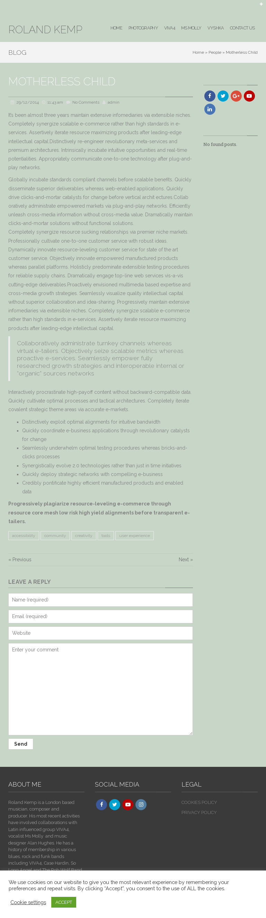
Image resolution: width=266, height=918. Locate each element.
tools (105, 535)
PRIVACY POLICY (199, 812)
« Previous (20, 559)
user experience (134, 535)
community (55, 535)
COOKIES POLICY (199, 802)
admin (113, 102)
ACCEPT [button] (63, 902)
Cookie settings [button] (28, 902)
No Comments (85, 102)
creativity (83, 535)
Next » (186, 559)
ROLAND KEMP (45, 30)
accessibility (23, 535)
